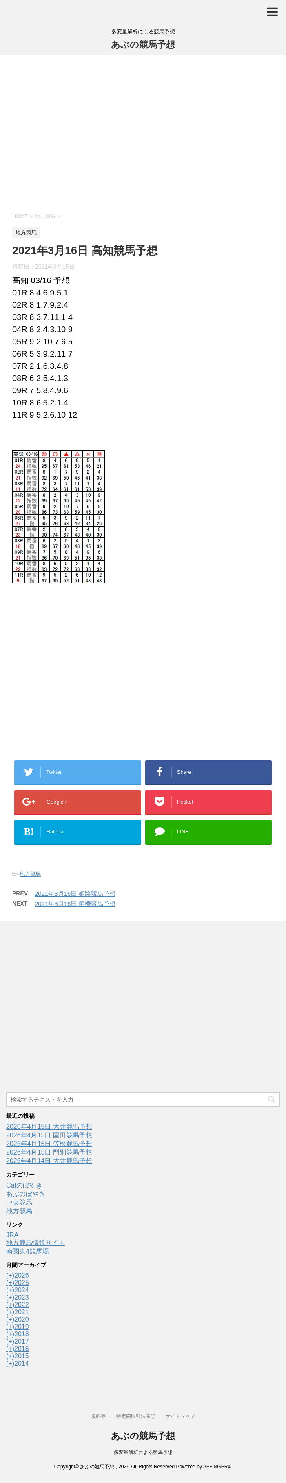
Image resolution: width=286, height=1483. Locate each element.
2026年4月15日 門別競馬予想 (49, 1152)
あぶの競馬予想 (143, 45)
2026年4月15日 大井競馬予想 (49, 1126)
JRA (12, 1235)
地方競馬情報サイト (35, 1242)
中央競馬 (19, 1202)
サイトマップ (180, 1416)
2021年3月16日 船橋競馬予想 (75, 903)
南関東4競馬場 (27, 1251)
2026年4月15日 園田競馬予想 (49, 1135)
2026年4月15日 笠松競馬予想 (49, 1143)
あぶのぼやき (25, 1193)
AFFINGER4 (217, 1467)
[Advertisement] (143, 133)
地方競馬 (30, 874)
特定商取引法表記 (135, 1416)
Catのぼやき (24, 1185)
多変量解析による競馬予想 (143, 1452)
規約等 (98, 1416)
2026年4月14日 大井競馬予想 (49, 1160)
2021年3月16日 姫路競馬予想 (75, 893)
